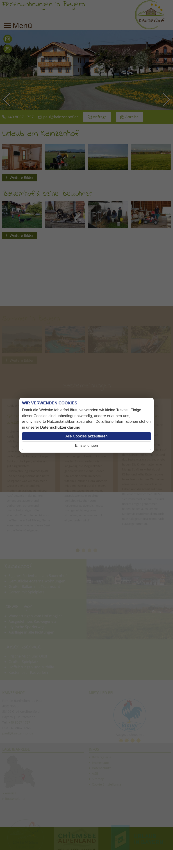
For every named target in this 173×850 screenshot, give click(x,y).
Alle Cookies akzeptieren (86, 436)
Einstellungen (86, 445)
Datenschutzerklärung (60, 427)
